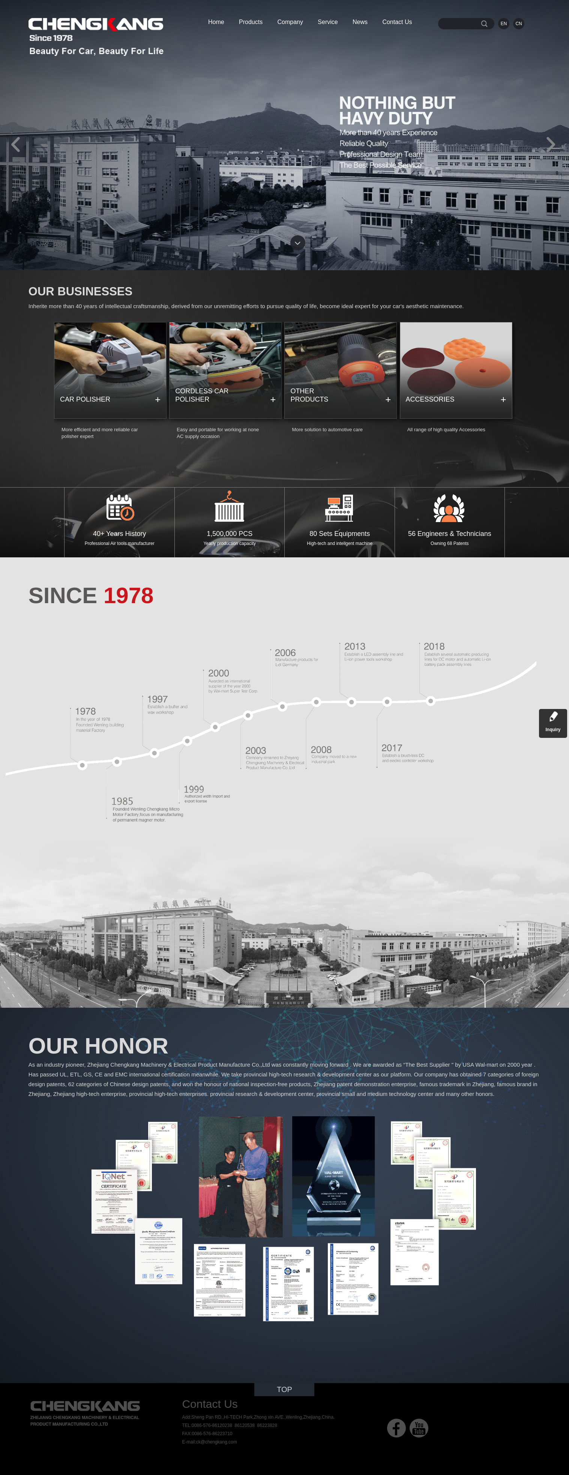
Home (216, 22)
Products (251, 22)
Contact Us (397, 22)
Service (328, 22)
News (360, 22)
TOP (284, 1389)
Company (290, 22)
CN (518, 23)
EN (504, 23)
